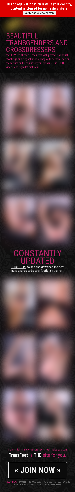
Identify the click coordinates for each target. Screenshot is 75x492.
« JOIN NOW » (38, 470)
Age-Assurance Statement (49, 485)
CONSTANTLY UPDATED (38, 260)
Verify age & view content (40, 12)
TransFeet (22, 482)
